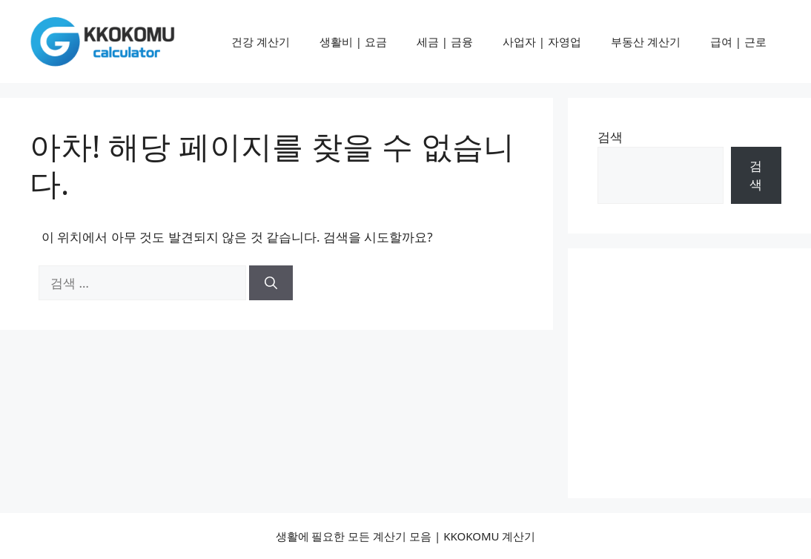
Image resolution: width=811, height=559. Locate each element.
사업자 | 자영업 (542, 41)
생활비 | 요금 (353, 41)
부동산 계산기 (646, 41)
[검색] (271, 283)
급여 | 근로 (738, 41)
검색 (610, 136)
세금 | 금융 (445, 41)
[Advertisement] (704, 370)
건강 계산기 (260, 41)
